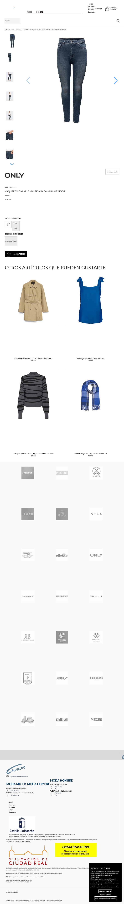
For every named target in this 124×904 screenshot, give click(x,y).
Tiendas (91, 9)
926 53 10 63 (15, 795)
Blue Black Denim (11, 241)
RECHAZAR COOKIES (105, 891)
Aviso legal (10, 900)
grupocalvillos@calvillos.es (19, 776)
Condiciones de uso (38, 900)
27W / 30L (15, 225)
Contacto (91, 12)
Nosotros (91, 6)
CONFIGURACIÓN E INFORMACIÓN (105, 898)
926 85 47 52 (15, 791)
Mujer (11, 810)
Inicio (91, 4)
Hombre (12, 807)
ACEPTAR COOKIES (105, 894)
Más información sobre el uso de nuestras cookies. (105, 887)
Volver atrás (112, 172)
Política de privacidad (54, 900)
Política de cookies (22, 900)
